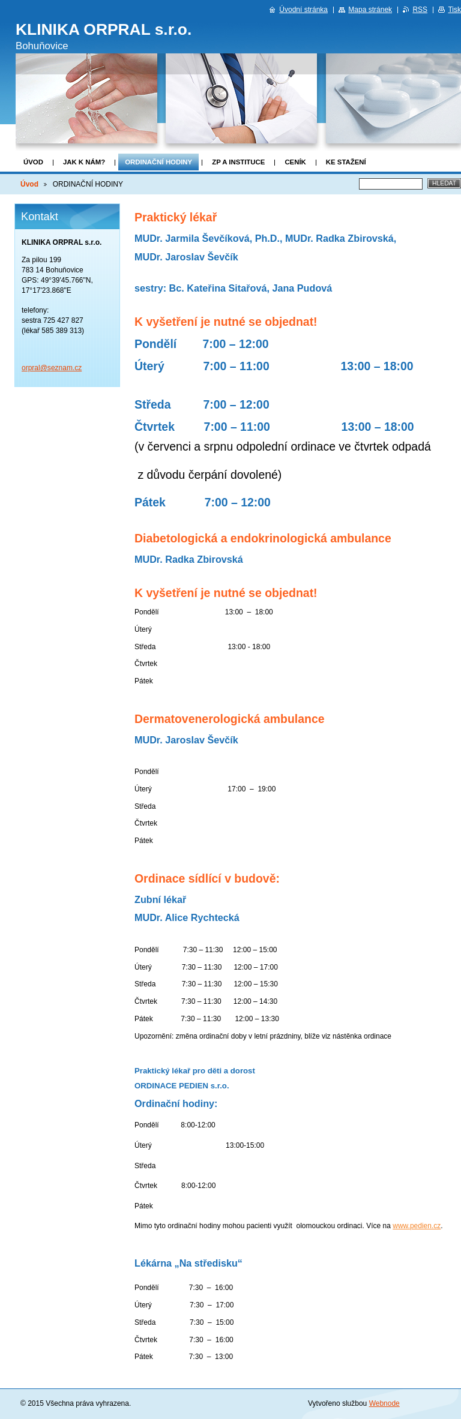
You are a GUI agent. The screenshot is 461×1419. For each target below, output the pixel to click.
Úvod (33, 162)
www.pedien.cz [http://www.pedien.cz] (417, 1226)
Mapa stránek (370, 9)
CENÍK (295, 162)
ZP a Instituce (238, 162)
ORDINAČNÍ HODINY (158, 162)
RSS (419, 9)
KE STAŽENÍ (346, 162)
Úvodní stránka (303, 9)
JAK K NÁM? (84, 162)
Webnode (384, 1403)
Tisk (454, 9)
